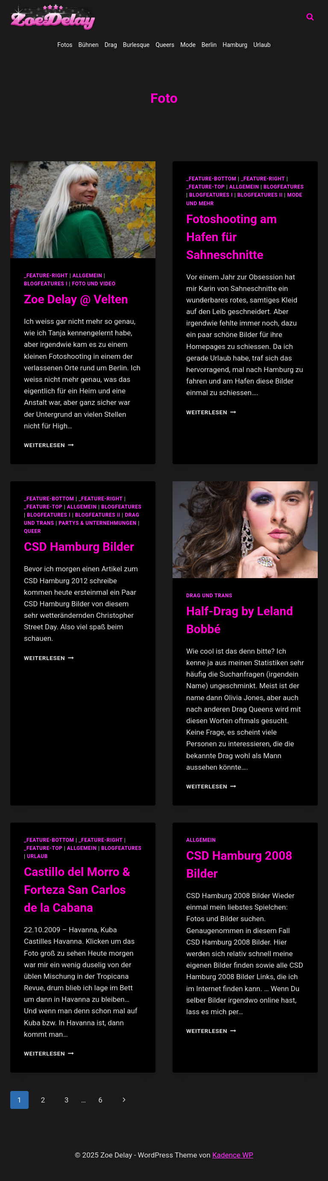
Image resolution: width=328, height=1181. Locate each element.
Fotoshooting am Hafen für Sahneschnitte (231, 237)
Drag (111, 44)
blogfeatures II (260, 195)
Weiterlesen (49, 445)
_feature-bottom (211, 179)
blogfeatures (284, 187)
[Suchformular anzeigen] (310, 17)
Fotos (64, 44)
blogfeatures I (45, 284)
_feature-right (46, 276)
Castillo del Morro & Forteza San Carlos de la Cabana (77, 890)
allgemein (87, 276)
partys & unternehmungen (97, 523)
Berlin (209, 44)
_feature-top (205, 187)
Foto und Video (94, 284)
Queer (32, 531)
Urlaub (261, 44)
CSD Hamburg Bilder (79, 547)
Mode (188, 44)
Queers (164, 44)
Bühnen (89, 44)
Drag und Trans (209, 596)
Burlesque (136, 44)
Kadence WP (232, 1155)
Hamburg (235, 44)
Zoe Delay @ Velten (76, 299)
